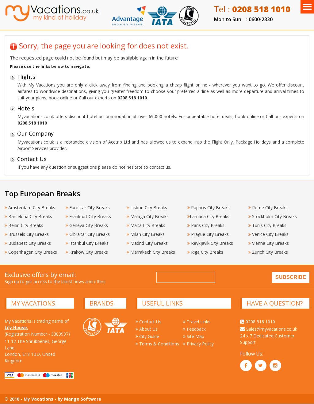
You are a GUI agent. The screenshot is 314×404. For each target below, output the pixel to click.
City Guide (147, 336)
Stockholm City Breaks (272, 216)
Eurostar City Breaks (88, 207)
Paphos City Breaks (208, 207)
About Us (147, 329)
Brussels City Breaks (27, 234)
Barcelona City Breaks (28, 216)
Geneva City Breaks (87, 225)
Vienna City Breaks (268, 243)
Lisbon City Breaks (147, 207)
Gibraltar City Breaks (88, 234)
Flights (22, 76)
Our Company (32, 133)
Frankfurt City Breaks (88, 216)
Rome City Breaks (268, 207)
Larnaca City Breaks (208, 216)
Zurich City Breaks (268, 252)
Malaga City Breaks (148, 216)
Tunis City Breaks (268, 225)
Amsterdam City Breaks (30, 207)
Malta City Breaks (146, 225)
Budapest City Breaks (28, 243)
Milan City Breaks (146, 234)
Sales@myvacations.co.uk (268, 329)
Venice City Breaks (268, 234)
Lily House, (16, 327)
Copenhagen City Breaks (31, 252)
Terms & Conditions (157, 344)
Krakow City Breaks (87, 252)
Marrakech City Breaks (151, 252)
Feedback (194, 329)
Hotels (22, 108)
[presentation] (265, 278)
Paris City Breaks (205, 225)
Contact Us (28, 159)
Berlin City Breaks (24, 225)
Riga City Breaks (205, 252)
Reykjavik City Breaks (210, 243)
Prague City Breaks (208, 234)
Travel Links (196, 322)
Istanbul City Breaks (87, 243)
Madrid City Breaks (147, 243)
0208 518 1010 (257, 322)
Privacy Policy (198, 344)
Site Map (193, 336)
